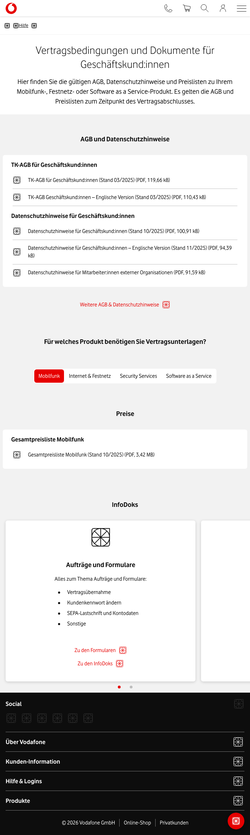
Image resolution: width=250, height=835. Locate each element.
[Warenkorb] (186, 8)
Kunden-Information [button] (125, 761)
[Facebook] (11, 718)
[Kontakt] (168, 8)
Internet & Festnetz (90, 376)
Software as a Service (189, 376)
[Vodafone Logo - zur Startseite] (11, 5)
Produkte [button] (125, 800)
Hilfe (20, 25)
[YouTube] (72, 718)
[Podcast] (88, 718)
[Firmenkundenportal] (223, 8)
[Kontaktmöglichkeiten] (236, 821)
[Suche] (204, 8)
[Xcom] (42, 718)
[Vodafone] (238, 703)
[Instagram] (26, 718)
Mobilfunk (49, 376)
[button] (241, 8)
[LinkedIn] (57, 718)
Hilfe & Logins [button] (125, 781)
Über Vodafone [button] (125, 742)
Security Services (138, 376)
